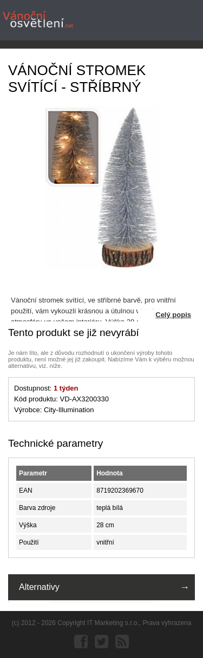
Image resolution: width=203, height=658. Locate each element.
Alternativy (39, 587)
